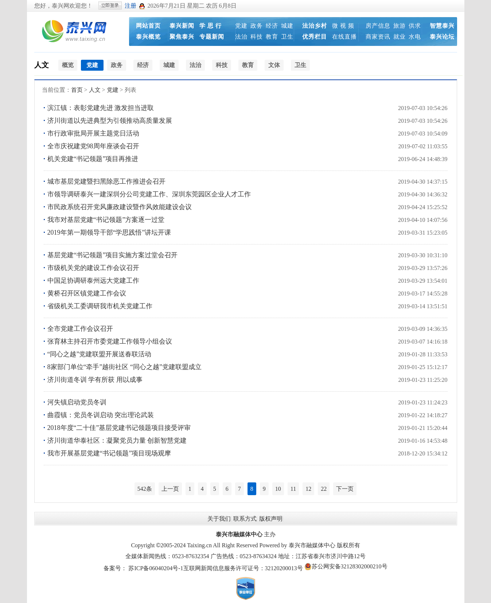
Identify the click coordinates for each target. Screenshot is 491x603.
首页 (77, 90)
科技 (256, 37)
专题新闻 (211, 37)
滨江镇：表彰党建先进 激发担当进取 (100, 107)
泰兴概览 (148, 37)
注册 (130, 6)
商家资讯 (378, 37)
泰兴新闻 (181, 26)
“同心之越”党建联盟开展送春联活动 (99, 354)
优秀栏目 (314, 37)
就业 (399, 37)
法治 (241, 37)
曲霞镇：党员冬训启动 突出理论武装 (100, 415)
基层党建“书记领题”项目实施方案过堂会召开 (112, 255)
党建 (241, 26)
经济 (272, 26)
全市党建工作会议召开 (80, 328)
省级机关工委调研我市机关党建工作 (99, 306)
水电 (415, 37)
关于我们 (219, 519)
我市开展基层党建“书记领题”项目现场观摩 (109, 453)
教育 (272, 37)
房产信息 (378, 26)
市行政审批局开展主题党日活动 (93, 133)
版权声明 (270, 519)
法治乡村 (314, 26)
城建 (287, 26)
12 (308, 489)
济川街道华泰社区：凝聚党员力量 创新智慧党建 (117, 440)
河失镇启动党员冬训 (76, 402)
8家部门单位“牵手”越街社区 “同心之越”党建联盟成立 (124, 367)
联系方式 (245, 519)
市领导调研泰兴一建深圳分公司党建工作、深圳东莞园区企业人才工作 (149, 194)
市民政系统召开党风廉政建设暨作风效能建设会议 (119, 207)
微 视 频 (343, 26)
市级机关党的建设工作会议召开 (93, 267)
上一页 (170, 489)
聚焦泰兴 (181, 37)
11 (293, 489)
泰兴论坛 (442, 37)
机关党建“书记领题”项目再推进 (93, 159)
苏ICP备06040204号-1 (155, 568)
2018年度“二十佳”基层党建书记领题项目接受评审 (119, 427)
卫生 (287, 37)
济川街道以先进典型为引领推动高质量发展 (109, 120)
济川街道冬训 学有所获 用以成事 (95, 379)
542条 (144, 489)
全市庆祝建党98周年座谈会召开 (93, 146)
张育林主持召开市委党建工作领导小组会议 (109, 341)
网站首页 (148, 26)
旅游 (399, 26)
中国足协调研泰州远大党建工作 (93, 280)
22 (324, 489)
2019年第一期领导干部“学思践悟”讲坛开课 (109, 232)
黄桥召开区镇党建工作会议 (86, 293)
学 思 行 (210, 26)
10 (278, 489)
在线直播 (344, 37)
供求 (415, 26)
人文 (41, 65)
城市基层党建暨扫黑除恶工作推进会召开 (106, 181)
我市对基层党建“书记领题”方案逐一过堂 (106, 219)
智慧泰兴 (442, 26)
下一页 (345, 489)
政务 (256, 26)
